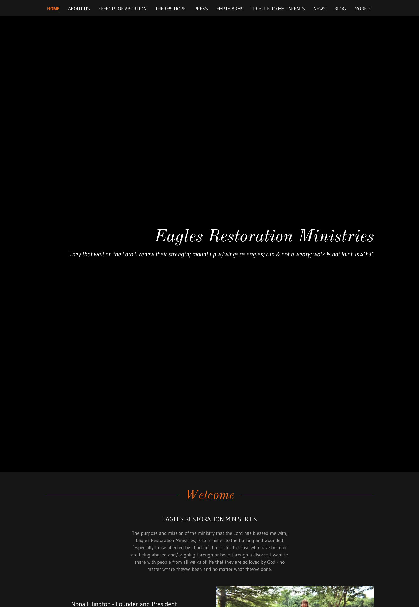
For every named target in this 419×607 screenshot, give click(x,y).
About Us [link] (79, 9)
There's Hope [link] (170, 9)
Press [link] (201, 9)
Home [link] (53, 9)
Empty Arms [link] (229, 9)
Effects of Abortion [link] (122, 9)
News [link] (319, 9)
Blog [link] (340, 9)
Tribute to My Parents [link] (278, 9)
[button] (363, 9)
